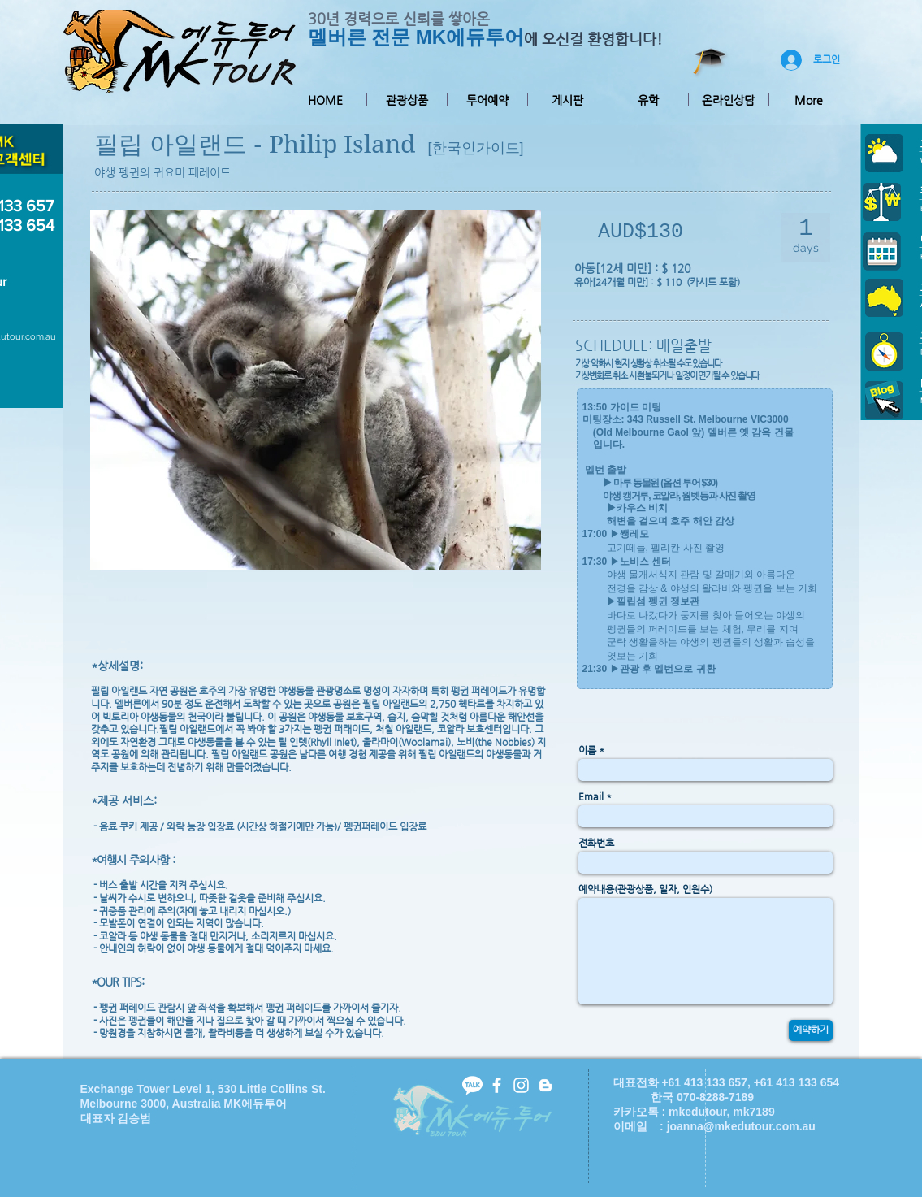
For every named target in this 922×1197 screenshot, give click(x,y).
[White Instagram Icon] (521, 1085)
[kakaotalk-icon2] (472, 1085)
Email (591, 796)
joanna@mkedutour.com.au (741, 1126)
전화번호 (596, 843)
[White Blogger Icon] (545, 1085)
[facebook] (497, 1085)
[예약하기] (811, 1030)
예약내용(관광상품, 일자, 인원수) (645, 889)
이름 (587, 750)
